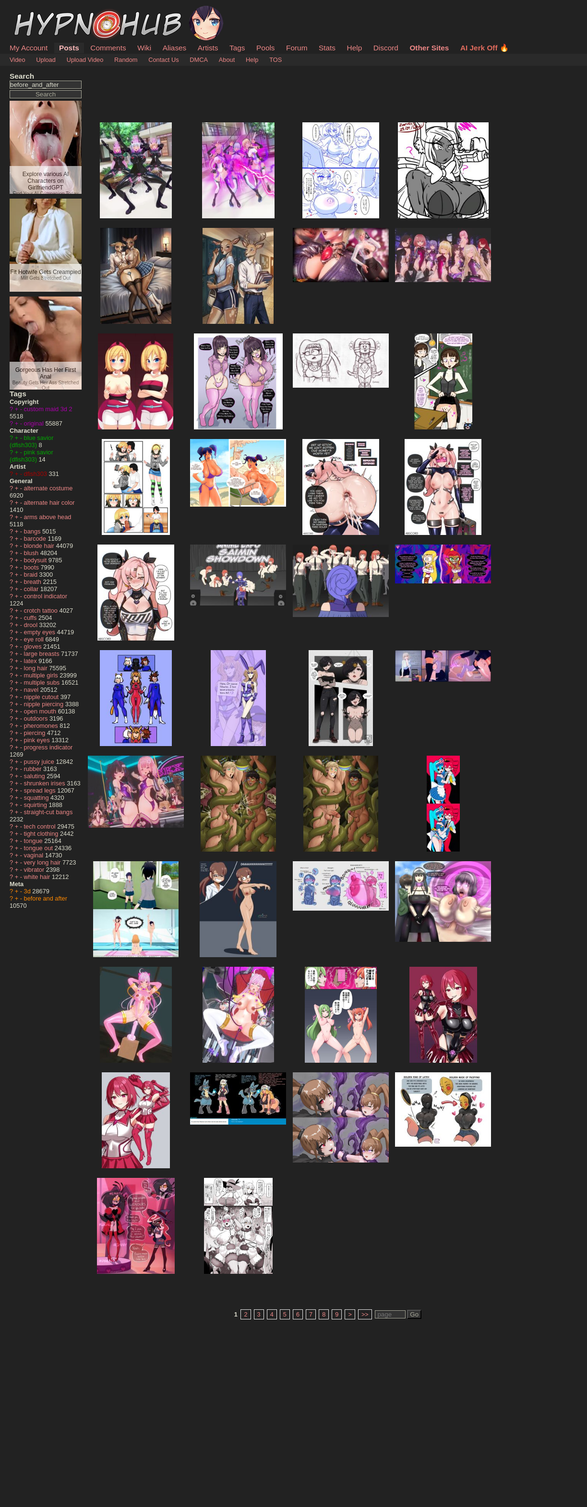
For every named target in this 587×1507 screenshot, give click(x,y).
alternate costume (48, 488)
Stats (327, 48)
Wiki (144, 48)
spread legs (41, 790)
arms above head (48, 517)
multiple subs (42, 682)
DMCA (199, 59)
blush (32, 553)
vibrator (35, 869)
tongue (34, 840)
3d (28, 891)
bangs (33, 531)
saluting (35, 776)
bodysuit (36, 560)
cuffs (31, 617)
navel (32, 689)
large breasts (42, 653)
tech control (41, 826)
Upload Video (85, 59)
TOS (275, 59)
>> (365, 1314)
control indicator (45, 596)
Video (17, 59)
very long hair (43, 862)
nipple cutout (42, 696)
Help (354, 48)
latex (31, 661)
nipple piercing (44, 704)
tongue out (39, 848)
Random (125, 59)
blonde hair (40, 545)
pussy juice (40, 761)
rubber (34, 768)
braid (31, 574)
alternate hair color (49, 502)
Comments (108, 48)
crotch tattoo (42, 610)
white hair (38, 876)
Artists (208, 48)
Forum (296, 48)
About (227, 59)
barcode (36, 538)
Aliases (175, 48)
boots (32, 567)
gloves (34, 646)
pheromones (42, 725)
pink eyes (38, 740)
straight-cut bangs (48, 812)
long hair (36, 668)
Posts (69, 48)
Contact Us (163, 59)
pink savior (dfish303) (31, 456)
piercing (35, 732)
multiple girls (42, 675)
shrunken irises (45, 783)
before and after (45, 898)
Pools (265, 48)
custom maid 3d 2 (48, 409)
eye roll (35, 639)
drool (31, 625)
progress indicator (48, 747)
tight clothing (42, 833)
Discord (385, 48)
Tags (237, 48)
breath (33, 581)
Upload (46, 59)
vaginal (34, 855)
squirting (36, 804)
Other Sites (429, 48)
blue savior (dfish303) (31, 441)
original (35, 423)
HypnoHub (36, 11)
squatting (37, 797)
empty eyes (40, 632)
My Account (29, 48)
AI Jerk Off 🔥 (484, 48)
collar (32, 589)
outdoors (36, 718)
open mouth (41, 711)
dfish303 (36, 473)
